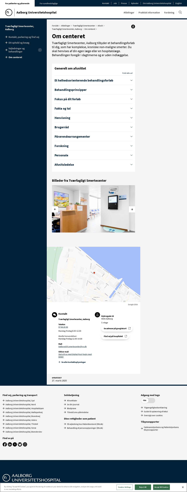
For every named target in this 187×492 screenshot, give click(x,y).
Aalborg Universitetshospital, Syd (20, 400)
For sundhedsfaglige (49, 3)
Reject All (142, 487)
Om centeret (15, 57)
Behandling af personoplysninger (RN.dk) (85, 428)
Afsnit (101, 26)
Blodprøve (71, 408)
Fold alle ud (127, 73)
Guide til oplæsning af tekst (156, 411)
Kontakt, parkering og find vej (24, 36)
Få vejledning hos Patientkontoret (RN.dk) (85, 424)
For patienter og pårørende (17, 3)
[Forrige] (55, 209)
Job (115, 3)
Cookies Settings (124, 487)
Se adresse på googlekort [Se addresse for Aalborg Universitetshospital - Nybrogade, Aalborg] (115, 328)
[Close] (183, 487)
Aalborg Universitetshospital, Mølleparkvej (24, 412)
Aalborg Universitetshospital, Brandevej (23, 416)
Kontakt (105, 3)
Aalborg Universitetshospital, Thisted (22, 424)
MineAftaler (72, 400)
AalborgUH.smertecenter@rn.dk (72, 346)
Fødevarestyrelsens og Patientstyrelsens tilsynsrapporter (161, 428)
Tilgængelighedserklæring (155, 407)
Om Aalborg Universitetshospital (157, 3)
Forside (56, 26)
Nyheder (135, 3)
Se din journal (73, 404)
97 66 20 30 (63, 327)
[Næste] (132, 209)
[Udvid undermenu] (40, 50)
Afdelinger (129, 12)
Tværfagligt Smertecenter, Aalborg (19, 28)
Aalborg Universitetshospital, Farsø (21, 428)
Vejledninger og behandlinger (17, 50)
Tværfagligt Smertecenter (84, 26)
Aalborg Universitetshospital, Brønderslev (24, 431)
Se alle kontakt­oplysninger (73, 362)
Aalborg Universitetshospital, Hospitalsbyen (25, 408)
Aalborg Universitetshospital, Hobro (21, 420)
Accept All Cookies (161, 487)
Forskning (169, 12)
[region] (93, 487)
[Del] (133, 26)
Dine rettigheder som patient (80, 418)
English (178, 3)
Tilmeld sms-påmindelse (77, 412)
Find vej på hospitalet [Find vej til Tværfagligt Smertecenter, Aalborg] (113, 336)
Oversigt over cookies (153, 415)
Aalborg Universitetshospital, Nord (21, 404)
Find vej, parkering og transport (20, 395)
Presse (124, 3)
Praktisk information (149, 12)
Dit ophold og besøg (19, 42)
